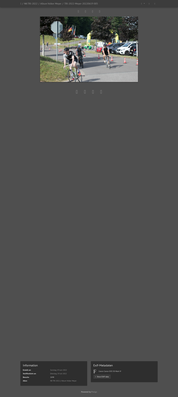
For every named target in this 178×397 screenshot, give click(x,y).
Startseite (20, 3)
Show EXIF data (102, 377)
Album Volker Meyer (50, 3)
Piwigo (94, 392)
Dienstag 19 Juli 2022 (58, 373)
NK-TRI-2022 (30, 3)
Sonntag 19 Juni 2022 (58, 370)
